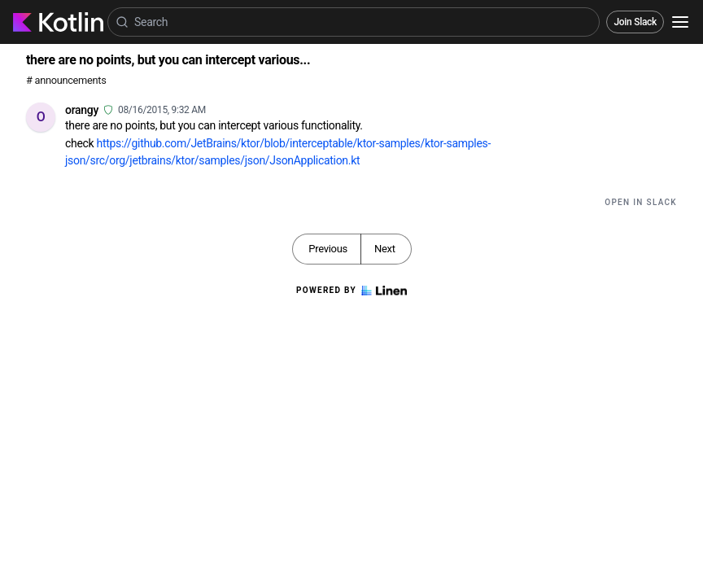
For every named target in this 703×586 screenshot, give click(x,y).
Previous (327, 249)
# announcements (66, 80)
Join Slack (635, 22)
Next (384, 249)
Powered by (351, 290)
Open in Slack (641, 202)
